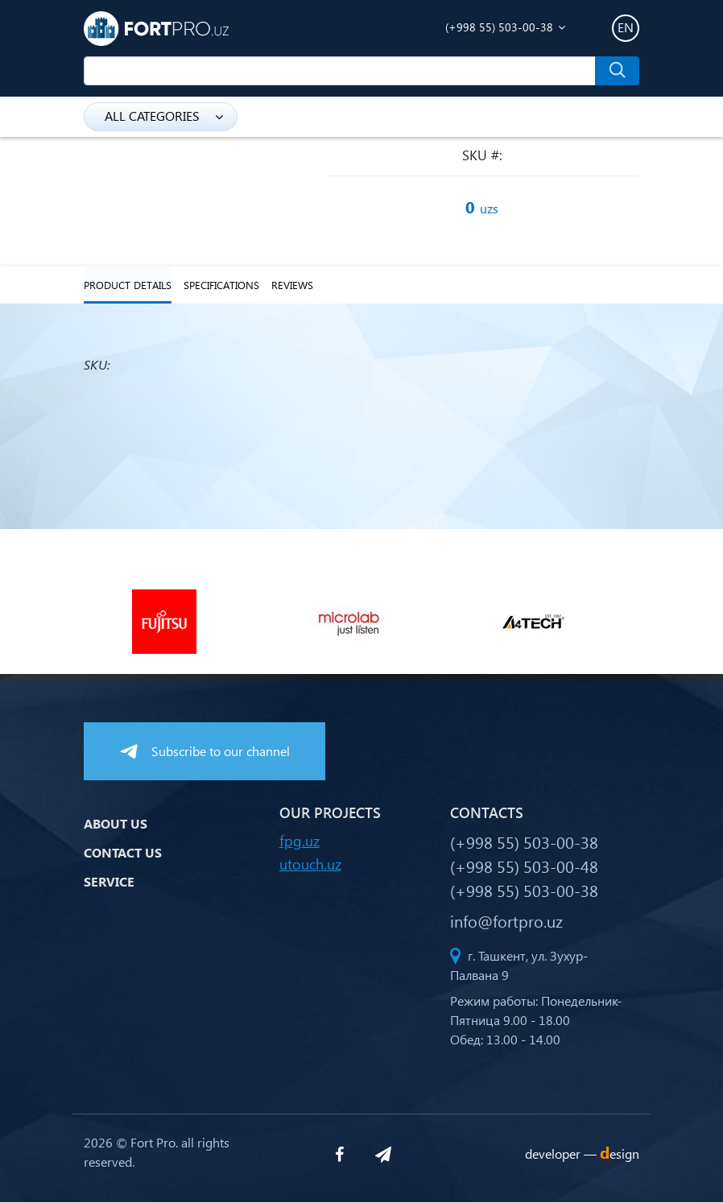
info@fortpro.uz (506, 921)
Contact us (123, 852)
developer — (582, 1153)
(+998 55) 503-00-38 (499, 27)
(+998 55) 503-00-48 (524, 866)
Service (109, 881)
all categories (164, 115)
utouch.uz (310, 864)
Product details (127, 285)
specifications (221, 285)
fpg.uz (299, 841)
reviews (292, 285)
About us (115, 823)
